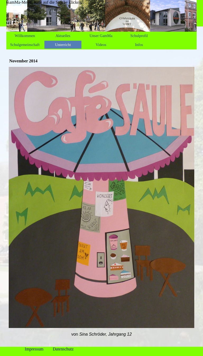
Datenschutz (63, 349)
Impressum (34, 349)
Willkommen (25, 36)
